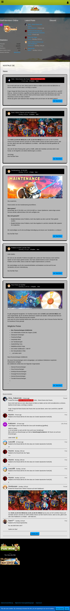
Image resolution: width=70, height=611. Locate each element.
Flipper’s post (15, 425)
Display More (35, 533)
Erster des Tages (32, 37)
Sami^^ (30, 50)
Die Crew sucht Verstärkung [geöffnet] (37, 425)
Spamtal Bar (31, 48)
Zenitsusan (31, 45)
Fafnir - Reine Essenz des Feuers (20, 79)
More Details (59, 608)
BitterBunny (17, 52)
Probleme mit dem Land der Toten (20, 247)
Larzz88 (11, 442)
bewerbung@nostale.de (40, 432)
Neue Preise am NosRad (18, 285)
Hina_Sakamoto (32, 28)
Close (66, 608)
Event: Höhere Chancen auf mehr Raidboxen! (24, 112)
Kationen (6, 24)
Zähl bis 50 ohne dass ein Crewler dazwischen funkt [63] (36, 416)
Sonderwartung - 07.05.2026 (19, 170)
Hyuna (29, 34)
